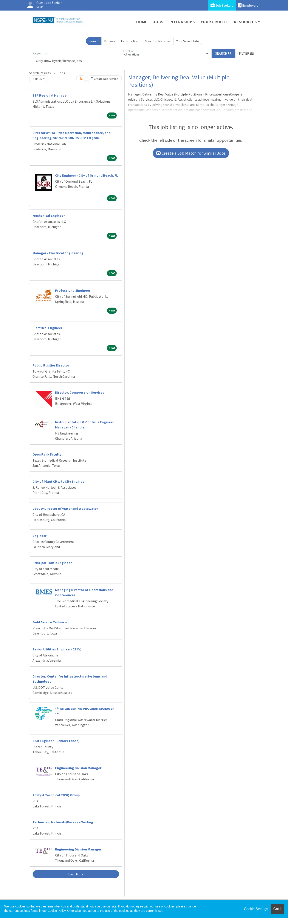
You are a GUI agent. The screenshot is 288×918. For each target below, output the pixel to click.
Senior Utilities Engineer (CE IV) (57, 649)
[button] (246, 53)
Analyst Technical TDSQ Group (56, 795)
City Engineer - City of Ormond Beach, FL (86, 175)
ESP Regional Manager (50, 95)
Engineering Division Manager (78, 768)
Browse (109, 41)
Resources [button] (245, 21)
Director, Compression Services (79, 392)
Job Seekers (222, 5)
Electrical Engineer (47, 328)
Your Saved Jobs (187, 41)
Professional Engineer (72, 290)
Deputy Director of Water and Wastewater (65, 508)
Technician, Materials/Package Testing (63, 822)
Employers (248, 5)
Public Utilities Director (51, 365)
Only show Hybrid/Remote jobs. (59, 61)
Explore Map (130, 41)
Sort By (37, 79)
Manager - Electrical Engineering (58, 253)
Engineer (39, 535)
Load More (76, 874)
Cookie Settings (256, 909)
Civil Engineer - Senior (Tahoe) (56, 741)
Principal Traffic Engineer (52, 563)
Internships (182, 21)
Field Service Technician (51, 622)
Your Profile (214, 21)
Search (94, 41)
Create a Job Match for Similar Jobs (191, 153)
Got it (277, 909)
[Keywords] (76, 53)
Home (141, 21)
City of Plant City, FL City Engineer (59, 481)
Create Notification (104, 79)
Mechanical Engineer (49, 215)
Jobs (158, 21)
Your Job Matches (158, 41)
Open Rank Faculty (47, 454)
